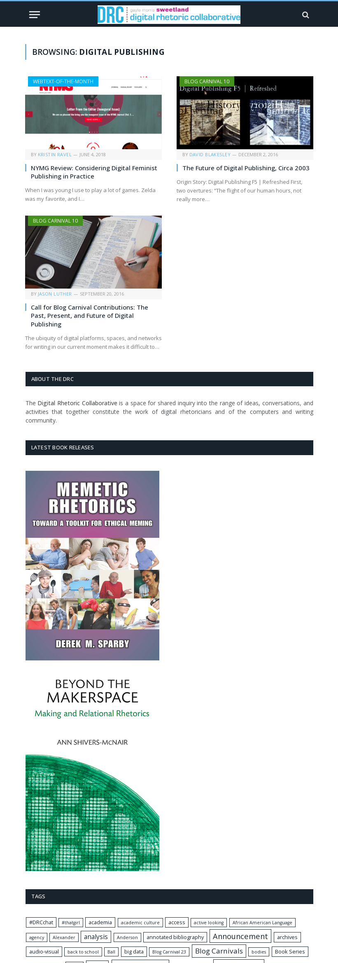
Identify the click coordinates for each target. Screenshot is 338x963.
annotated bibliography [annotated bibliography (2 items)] (175, 937)
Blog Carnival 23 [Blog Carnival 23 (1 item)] (169, 952)
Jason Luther (55, 294)
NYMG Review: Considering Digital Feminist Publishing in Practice (94, 172)
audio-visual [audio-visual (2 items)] (44, 951)
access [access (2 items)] (176, 922)
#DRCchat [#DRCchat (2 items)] (41, 922)
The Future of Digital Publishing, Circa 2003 (246, 168)
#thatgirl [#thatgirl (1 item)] (71, 922)
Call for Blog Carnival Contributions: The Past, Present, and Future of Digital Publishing (89, 315)
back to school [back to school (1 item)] (83, 952)
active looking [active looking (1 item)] (209, 922)
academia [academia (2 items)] (100, 922)
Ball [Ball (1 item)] (111, 952)
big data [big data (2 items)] (134, 951)
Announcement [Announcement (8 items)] (240, 936)
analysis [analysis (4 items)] (96, 936)
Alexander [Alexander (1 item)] (64, 937)
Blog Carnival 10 (206, 81)
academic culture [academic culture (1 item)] (140, 922)
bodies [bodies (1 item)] (259, 952)
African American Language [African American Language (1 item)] (262, 922)
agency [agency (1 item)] (36, 937)
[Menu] (34, 14)
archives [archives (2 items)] (287, 937)
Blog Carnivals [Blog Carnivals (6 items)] (219, 951)
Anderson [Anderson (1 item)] (127, 937)
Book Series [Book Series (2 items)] (290, 951)
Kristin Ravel (55, 154)
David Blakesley (210, 154)
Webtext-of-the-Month (63, 81)
